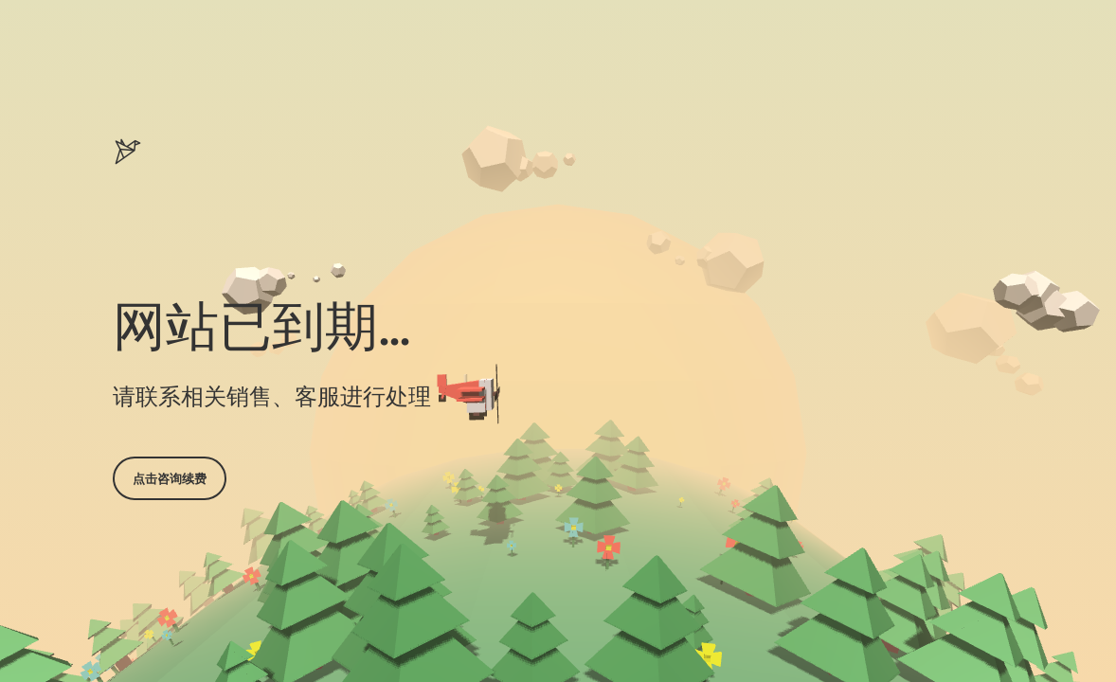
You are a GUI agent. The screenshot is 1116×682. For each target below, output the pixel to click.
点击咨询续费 (170, 478)
